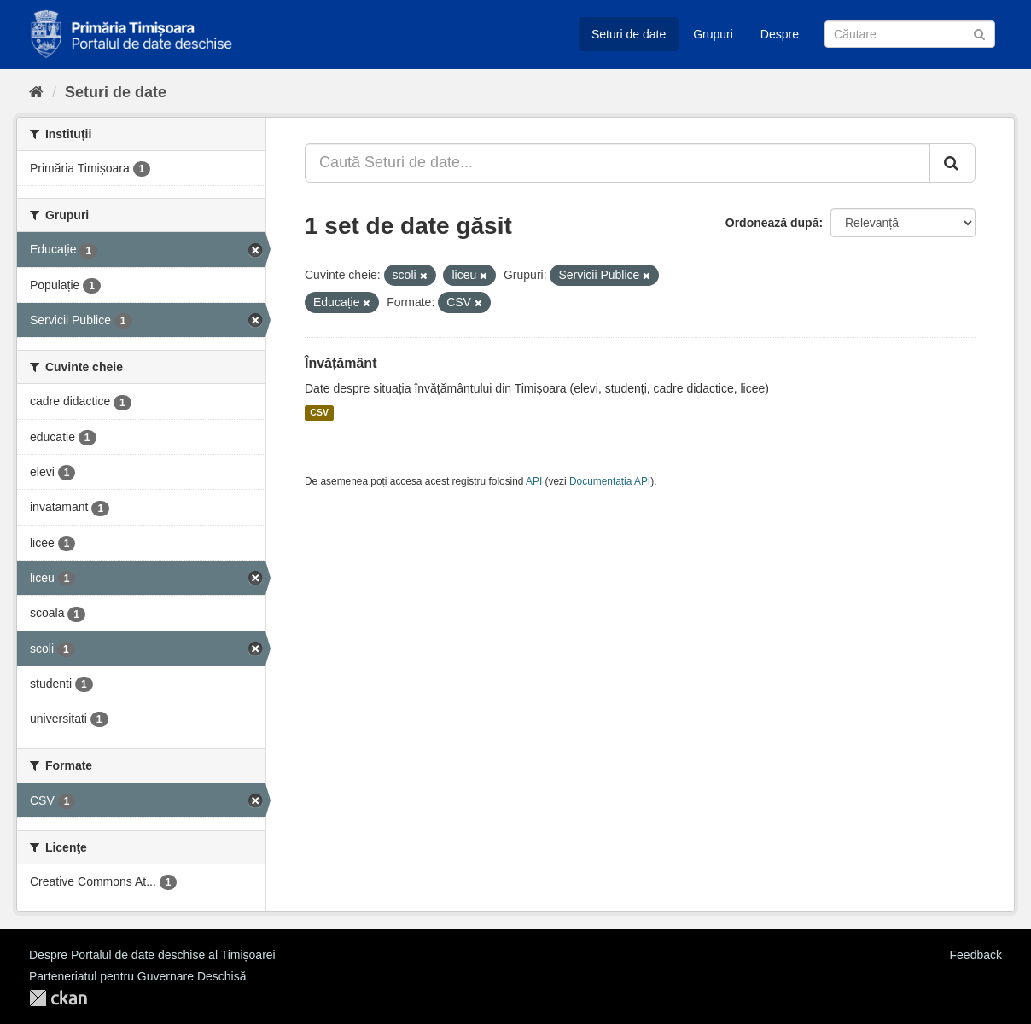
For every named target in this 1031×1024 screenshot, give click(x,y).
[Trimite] (979, 33)
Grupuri (713, 34)
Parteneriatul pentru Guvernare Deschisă (137, 976)
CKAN (58, 998)
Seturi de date (628, 34)
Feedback (976, 955)
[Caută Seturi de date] (909, 34)
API (534, 481)
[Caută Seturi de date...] (617, 163)
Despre (779, 34)
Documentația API (609, 481)
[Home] (36, 92)
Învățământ (340, 363)
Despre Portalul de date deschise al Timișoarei (152, 955)
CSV (319, 413)
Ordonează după (772, 223)
